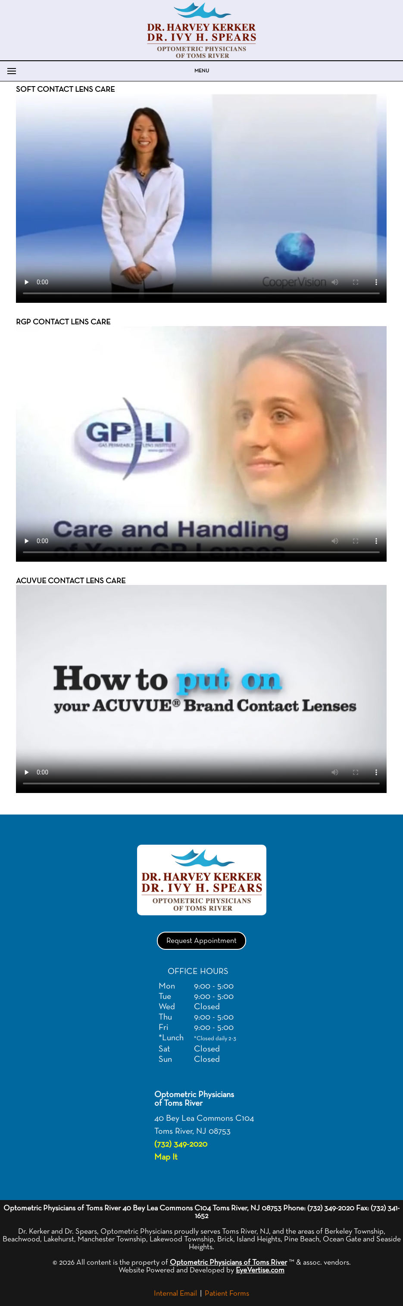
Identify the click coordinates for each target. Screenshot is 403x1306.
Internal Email (175, 1293)
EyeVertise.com (260, 1270)
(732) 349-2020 (180, 1144)
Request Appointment (201, 941)
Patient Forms (227, 1293)
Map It (166, 1157)
